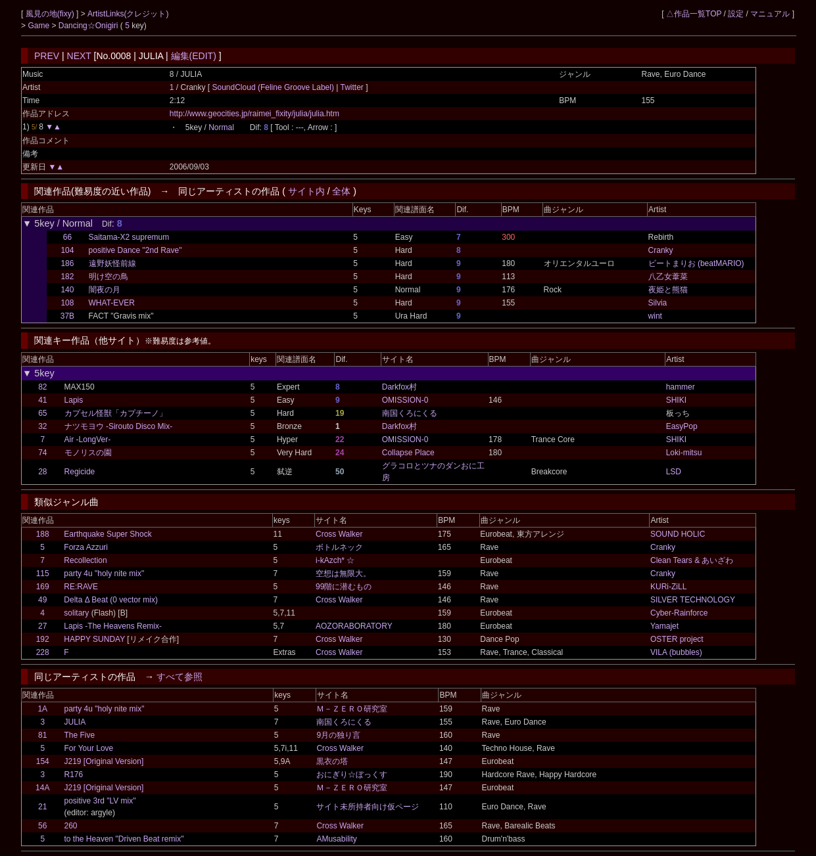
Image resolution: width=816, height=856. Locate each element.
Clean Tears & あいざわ (692, 560)
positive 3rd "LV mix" (100, 800)
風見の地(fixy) (51, 13)
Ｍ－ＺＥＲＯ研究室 (351, 708)
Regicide (79, 471)
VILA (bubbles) (676, 652)
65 (42, 413)
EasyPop (682, 426)
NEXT (79, 56)
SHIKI (676, 400)
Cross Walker (339, 534)
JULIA (75, 722)
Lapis (74, 400)
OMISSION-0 (405, 400)
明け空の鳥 (108, 276)
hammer (680, 387)
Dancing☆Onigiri (89, 25)
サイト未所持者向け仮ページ (367, 806)
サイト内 (306, 191)
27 (42, 626)
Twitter (352, 87)
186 (67, 263)
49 (42, 599)
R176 (74, 774)
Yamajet (664, 626)
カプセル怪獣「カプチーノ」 (115, 413)
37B (67, 316)
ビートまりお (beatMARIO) (696, 263)
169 (42, 586)
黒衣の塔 (332, 761)
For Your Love (89, 748)
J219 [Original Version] (104, 761)
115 (42, 573)
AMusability (336, 839)
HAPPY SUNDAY (94, 639)
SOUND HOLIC (677, 534)
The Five (79, 735)
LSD (673, 471)
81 (42, 735)
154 (42, 761)
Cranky (660, 250)
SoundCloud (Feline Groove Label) (274, 87)
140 (67, 289)
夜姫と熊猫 (668, 289)
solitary (76, 613)
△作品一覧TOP (693, 13)
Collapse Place (408, 452)
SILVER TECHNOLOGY (692, 599)
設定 (736, 13)
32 (42, 426)
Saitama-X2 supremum (129, 237)
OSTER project (677, 639)
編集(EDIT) (193, 56)
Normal (221, 127)
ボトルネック (339, 547)
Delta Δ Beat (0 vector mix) (111, 599)
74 (42, 452)
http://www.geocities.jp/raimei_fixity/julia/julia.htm (254, 113)
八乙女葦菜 (668, 276)
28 (42, 471)
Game (39, 25)
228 (42, 652)
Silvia (657, 302)
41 (42, 400)
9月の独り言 (338, 735)
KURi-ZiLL (668, 586)
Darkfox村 (399, 387)
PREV (46, 56)
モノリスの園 (88, 452)
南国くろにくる (409, 413)
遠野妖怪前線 (112, 263)
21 (42, 806)
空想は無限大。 (343, 573)
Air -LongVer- (87, 439)
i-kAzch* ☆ (335, 560)
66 (67, 237)
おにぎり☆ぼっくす (351, 774)
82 (42, 387)
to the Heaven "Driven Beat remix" (124, 839)
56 (42, 825)
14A (42, 787)
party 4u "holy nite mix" (104, 573)
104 (67, 250)
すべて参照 (179, 676)
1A (42, 708)
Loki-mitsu (684, 452)
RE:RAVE (81, 586)
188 (42, 534)
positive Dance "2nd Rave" (135, 250)
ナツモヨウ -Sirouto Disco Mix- (118, 426)
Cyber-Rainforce (679, 613)
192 (42, 639)
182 (67, 276)
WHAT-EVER (112, 302)
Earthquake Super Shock (107, 534)
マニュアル (770, 13)
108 (67, 302)
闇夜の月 (104, 289)
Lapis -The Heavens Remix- (113, 626)
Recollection (85, 560)
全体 (341, 191)
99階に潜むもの (344, 586)
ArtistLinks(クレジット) (127, 13)
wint (655, 316)
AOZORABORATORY (354, 626)
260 (71, 825)
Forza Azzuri (86, 547)
